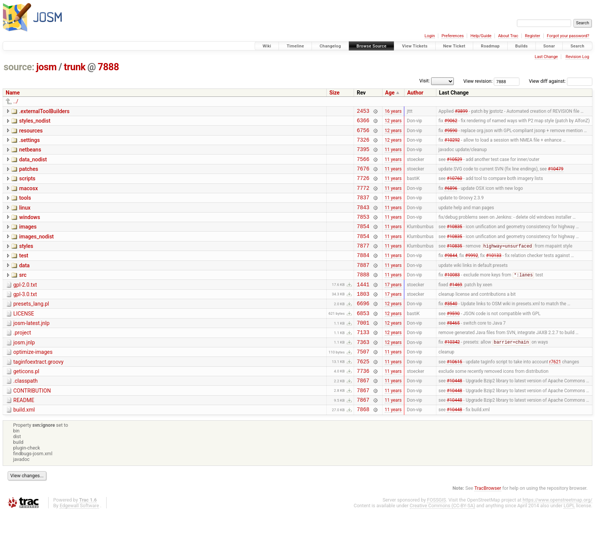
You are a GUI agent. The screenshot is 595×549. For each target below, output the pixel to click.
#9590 (450, 133)
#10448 (454, 413)
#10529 (454, 165)
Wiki (267, 46)
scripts (27, 186)
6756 (363, 133)
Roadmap (490, 46)
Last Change (546, 56)
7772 (363, 198)
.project (22, 359)
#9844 (450, 273)
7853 (363, 230)
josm (46, 67)
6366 (363, 122)
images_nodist (36, 251)
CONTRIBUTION (32, 424)
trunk (74, 67)
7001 (363, 348)
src (22, 294)
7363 (363, 370)
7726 (363, 187)
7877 (363, 262)
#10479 (556, 176)
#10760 (454, 187)
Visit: (424, 81)
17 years (393, 305)
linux (24, 219)
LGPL (569, 542)
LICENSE (23, 337)
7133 (363, 359)
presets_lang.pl (31, 326)
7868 (363, 445)
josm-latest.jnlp (31, 348)
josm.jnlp (24, 370)
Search (577, 46)
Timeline (295, 46)
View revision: (478, 81)
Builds (521, 46)
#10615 (454, 391)
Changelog (330, 46)
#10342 (452, 370)
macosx (28, 197)
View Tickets (414, 46)
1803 (363, 316)
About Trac (508, 35)
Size (334, 93)
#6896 (450, 197)
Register (532, 35)
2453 (363, 111)
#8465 (453, 349)
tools (25, 208)
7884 (363, 273)
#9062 (450, 122)
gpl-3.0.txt (25, 316)
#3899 (461, 111)
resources (30, 133)
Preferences (452, 35)
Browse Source (372, 46)
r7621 (555, 391)
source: (19, 67)
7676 (363, 176)
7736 (363, 402)
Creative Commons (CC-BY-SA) (442, 542)
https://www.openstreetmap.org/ (557, 536)
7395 (363, 154)
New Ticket (454, 46)
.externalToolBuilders (44, 111)
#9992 (471, 273)
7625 (363, 392)
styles (26, 262)
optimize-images (32, 380)
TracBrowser (487, 524)
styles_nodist (34, 122)
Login (430, 35)
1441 (363, 305)
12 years (393, 122)
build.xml (24, 445)
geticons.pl (26, 402)
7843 (363, 219)
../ (15, 101)
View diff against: (560, 81)
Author (415, 93)
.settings (29, 143)
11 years (393, 155)
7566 (363, 165)
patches (28, 176)
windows (29, 230)
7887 (363, 284)
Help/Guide (481, 35)
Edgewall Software (79, 542)
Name (13, 93)
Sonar (549, 46)
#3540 (450, 327)
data (24, 284)
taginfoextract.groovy (38, 391)
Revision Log (577, 56)
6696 (363, 327)
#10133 (494, 273)
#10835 (454, 241)
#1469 (455, 305)
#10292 (452, 144)
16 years (393, 111)
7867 (363, 413)
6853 (363, 338)
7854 (363, 241)
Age (390, 93)
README (23, 434)
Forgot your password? (568, 35)
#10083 (452, 295)
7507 (363, 381)
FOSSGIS (436, 536)
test (23, 273)
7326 (363, 144)
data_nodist (33, 165)
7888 (108, 67)
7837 (363, 208)
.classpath (25, 413)
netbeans (30, 154)
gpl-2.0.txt (25, 305)
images (27, 240)
